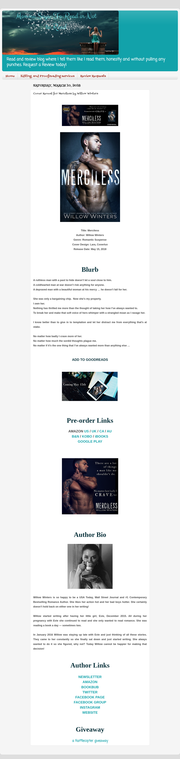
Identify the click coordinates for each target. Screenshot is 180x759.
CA (101, 431)
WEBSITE (90, 712)
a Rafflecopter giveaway (90, 740)
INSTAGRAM (90, 707)
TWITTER (90, 692)
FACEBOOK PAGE (90, 697)
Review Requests (93, 76)
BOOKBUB (90, 687)
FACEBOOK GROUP (90, 702)
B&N (75, 436)
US (86, 431)
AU (109, 431)
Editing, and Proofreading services (47, 76)
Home (10, 76)
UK (94, 431)
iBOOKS (101, 436)
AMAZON (90, 682)
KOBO (87, 436)
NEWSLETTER (90, 677)
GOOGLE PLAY (90, 441)
